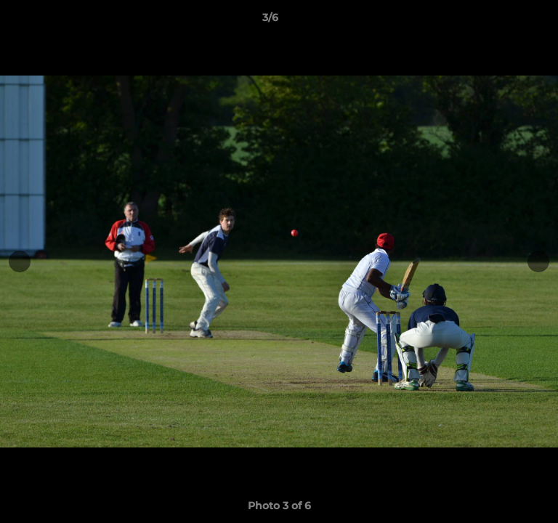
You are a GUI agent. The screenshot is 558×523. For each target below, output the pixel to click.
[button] (505, 21)
